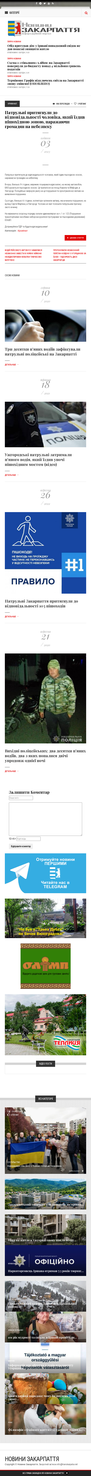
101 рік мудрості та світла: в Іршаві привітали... (42, 1337)
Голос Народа (13, 1197)
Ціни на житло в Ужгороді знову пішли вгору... (42, 1240)
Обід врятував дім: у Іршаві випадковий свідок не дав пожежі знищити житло (43, 47)
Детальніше (12, 365)
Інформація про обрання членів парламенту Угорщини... (40, 1366)
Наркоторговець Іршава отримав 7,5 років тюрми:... (46, 1271)
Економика (12, 1233)
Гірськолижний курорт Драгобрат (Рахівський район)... (42, 1305)
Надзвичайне (13, 1299)
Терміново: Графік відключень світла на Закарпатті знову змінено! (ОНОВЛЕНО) (45, 82)
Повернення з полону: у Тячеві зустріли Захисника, (34, 1165)
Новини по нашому (15, 1330)
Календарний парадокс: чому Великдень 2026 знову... (41, 1397)
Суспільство (13, 1162)
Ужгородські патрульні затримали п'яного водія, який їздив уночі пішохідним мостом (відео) (38, 459)
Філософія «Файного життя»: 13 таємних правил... (45, 1430)
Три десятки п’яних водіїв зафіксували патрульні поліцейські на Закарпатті (42, 351)
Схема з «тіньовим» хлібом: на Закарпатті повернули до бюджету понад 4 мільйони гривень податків (44, 66)
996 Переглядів (61, 103)
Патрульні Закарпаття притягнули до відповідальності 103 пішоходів (41, 603)
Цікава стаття (75, 238)
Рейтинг (80, 103)
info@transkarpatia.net (67, 1464)
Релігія (10, 1392)
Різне (10, 1422)
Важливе (11, 1361)
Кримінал (22, 230)
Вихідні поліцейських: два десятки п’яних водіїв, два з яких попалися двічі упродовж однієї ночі (45, 755)
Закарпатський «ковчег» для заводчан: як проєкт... (46, 1204)
